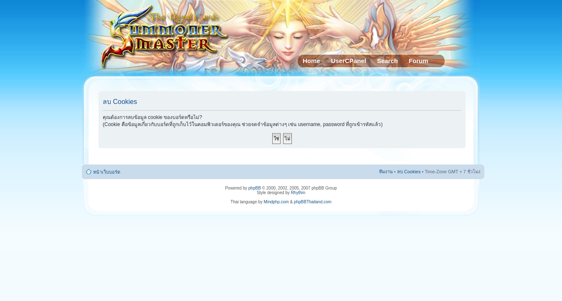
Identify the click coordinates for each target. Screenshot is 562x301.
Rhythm (298, 192)
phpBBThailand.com (313, 202)
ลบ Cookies (409, 171)
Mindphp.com (276, 202)
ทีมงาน (386, 171)
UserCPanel (348, 60)
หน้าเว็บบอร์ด (106, 172)
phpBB (254, 188)
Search (387, 60)
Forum (418, 60)
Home (311, 60)
